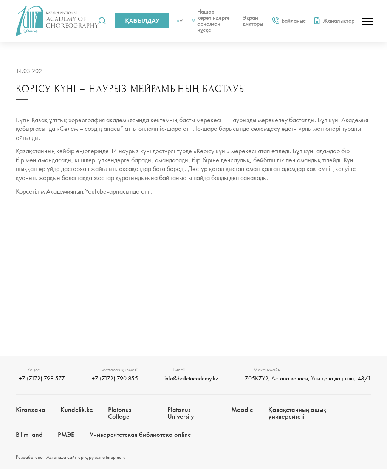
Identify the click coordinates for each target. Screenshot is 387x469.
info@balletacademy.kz (191, 378)
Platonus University (180, 413)
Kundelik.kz (76, 409)
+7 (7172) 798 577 (42, 378)
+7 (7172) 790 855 (115, 378)
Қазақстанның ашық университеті (297, 413)
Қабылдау (142, 20)
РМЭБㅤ (66, 434)
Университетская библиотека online (140, 434)
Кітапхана (30, 409)
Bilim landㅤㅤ (29, 434)
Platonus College (119, 413)
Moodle (242, 409)
